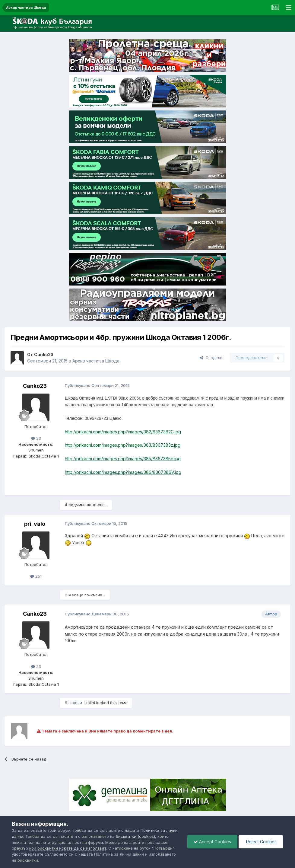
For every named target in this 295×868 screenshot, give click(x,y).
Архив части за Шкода (95, 360)
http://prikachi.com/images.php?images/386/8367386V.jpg (123, 472)
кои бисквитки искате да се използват (67, 848)
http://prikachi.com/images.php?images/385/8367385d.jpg (123, 458)
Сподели (211, 357)
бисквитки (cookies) (135, 836)
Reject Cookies (261, 841)
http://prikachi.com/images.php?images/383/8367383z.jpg (122, 445)
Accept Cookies (212, 841)
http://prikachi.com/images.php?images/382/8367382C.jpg (123, 431)
